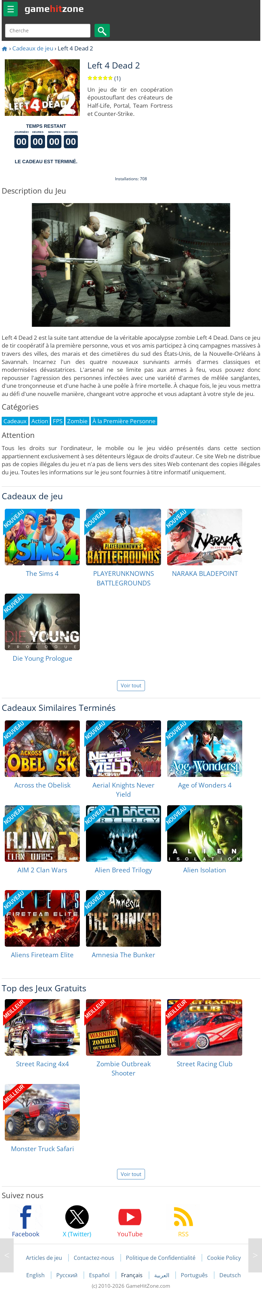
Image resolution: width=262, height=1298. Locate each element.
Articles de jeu (44, 1258)
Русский (67, 1275)
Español (100, 1275)
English (36, 1275)
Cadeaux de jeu (32, 48)
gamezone (54, 8)
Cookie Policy (224, 1258)
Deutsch (230, 1275)
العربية (162, 1275)
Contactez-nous (94, 1258)
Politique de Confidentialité (160, 1258)
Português (195, 1275)
